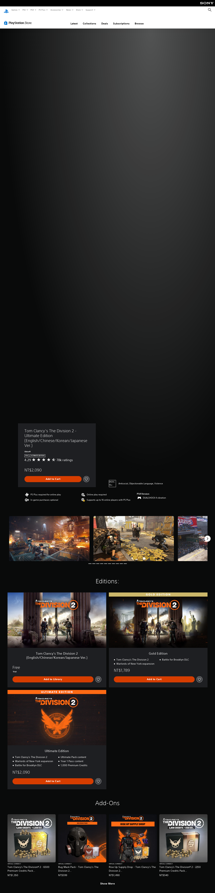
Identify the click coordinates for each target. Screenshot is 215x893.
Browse (139, 20)
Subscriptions (121, 20)
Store (78, 10)
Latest (74, 20)
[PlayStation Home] (6, 10)
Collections (89, 20)
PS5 (24, 10)
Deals (104, 20)
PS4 (32, 10)
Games (14, 10)
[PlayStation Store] (18, 19)
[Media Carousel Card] (49, 535)
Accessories (55, 10)
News (68, 10)
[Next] (207, 535)
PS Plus (42, 10)
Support (89, 10)
